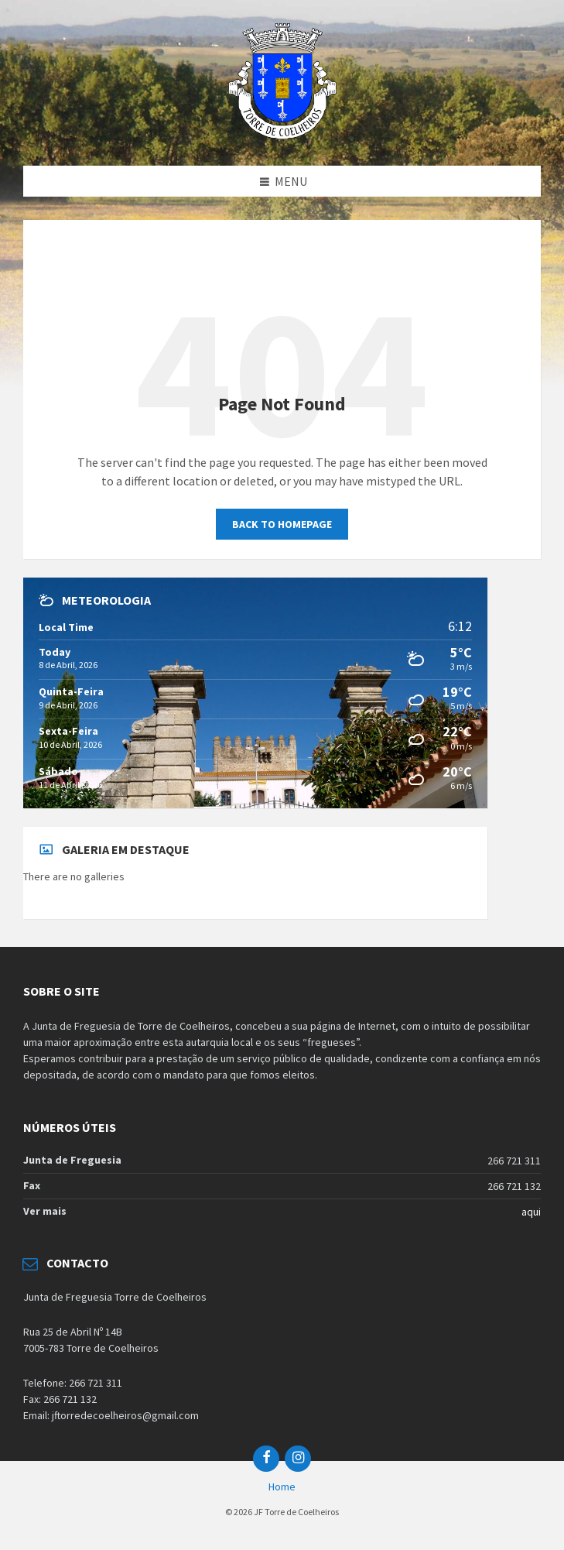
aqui (531, 1212)
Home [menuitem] (282, 1486)
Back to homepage (282, 524)
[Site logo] (282, 134)
